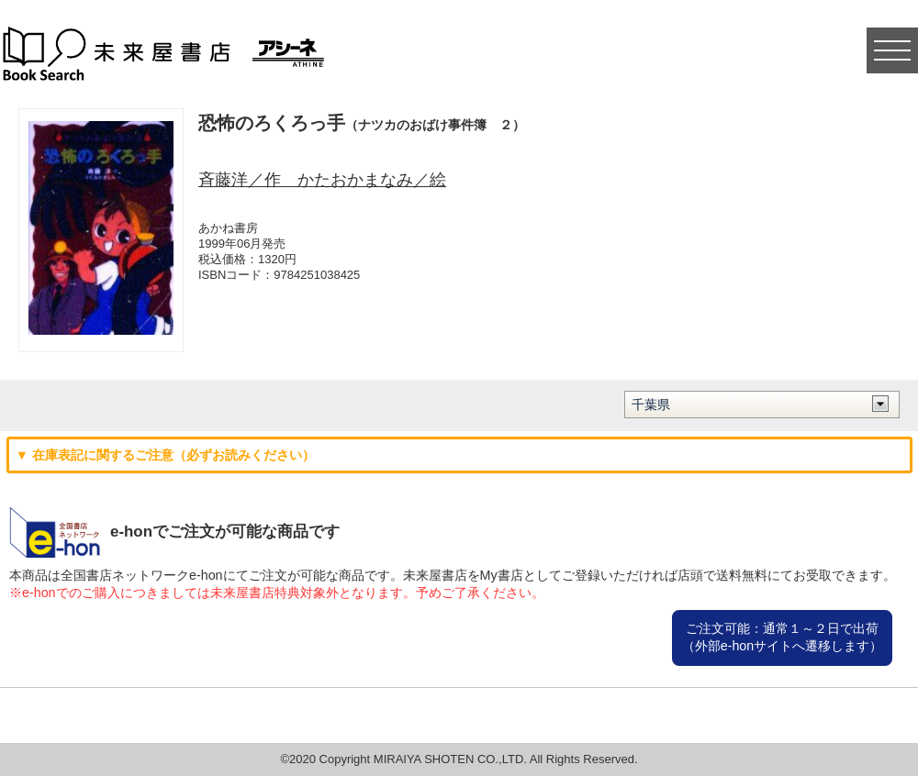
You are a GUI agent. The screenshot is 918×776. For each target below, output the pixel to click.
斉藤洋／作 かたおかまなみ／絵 (322, 180)
